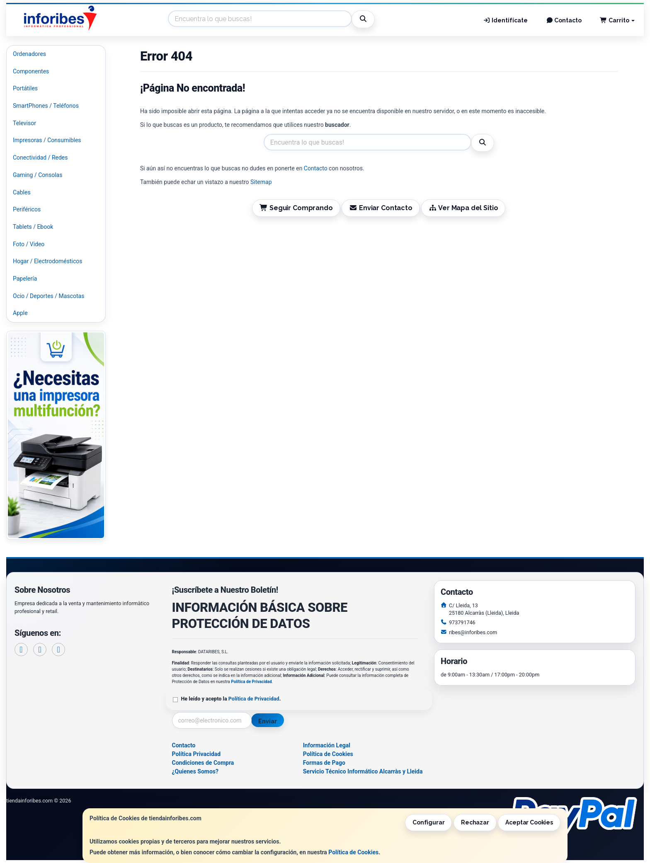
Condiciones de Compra (203, 762)
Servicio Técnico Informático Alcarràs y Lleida (363, 771)
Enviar (267, 721)
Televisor (24, 123)
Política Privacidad (196, 754)
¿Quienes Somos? (195, 771)
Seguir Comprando (296, 208)
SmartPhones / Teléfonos (46, 105)
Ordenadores (29, 54)
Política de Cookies (353, 852)
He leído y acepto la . (231, 699)
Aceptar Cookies (529, 822)
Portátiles (25, 88)
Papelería (25, 278)
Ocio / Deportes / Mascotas (48, 296)
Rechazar (475, 822)
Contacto (564, 20)
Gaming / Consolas (37, 175)
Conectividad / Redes (40, 157)
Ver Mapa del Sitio (463, 208)
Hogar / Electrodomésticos (47, 261)
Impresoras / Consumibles (47, 140)
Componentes (31, 71)
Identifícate (505, 20)
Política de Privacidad (251, 681)
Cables (22, 192)
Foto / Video (28, 244)
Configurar (428, 822)
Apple (20, 313)
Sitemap (261, 182)
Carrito (617, 20)
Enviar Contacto (380, 208)
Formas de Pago (324, 762)
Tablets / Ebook (33, 226)
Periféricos (27, 209)
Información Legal (326, 745)
